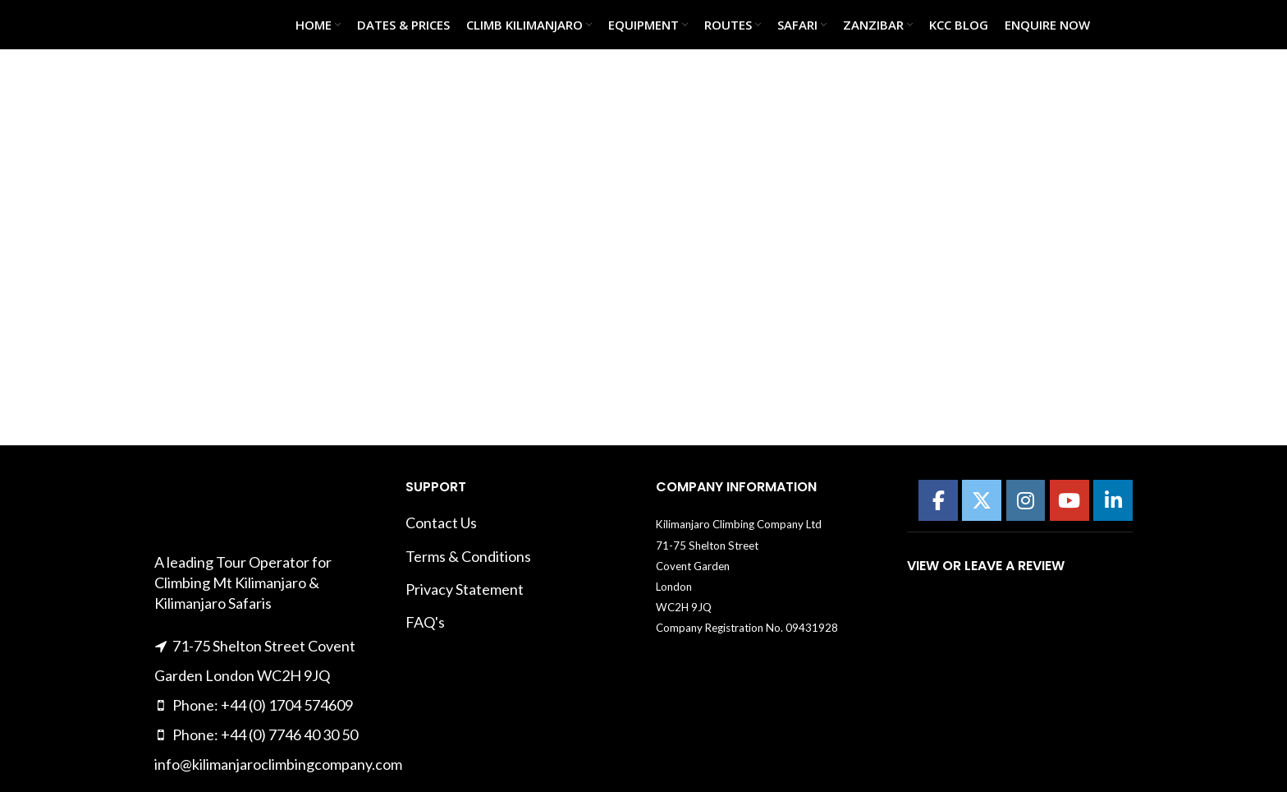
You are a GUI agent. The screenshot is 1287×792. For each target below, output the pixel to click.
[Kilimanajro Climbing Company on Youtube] (1069, 500)
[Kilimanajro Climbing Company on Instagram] (1026, 500)
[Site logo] (195, 23)
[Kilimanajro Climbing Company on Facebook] (938, 500)
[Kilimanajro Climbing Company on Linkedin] (1113, 500)
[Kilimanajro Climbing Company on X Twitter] (981, 500)
